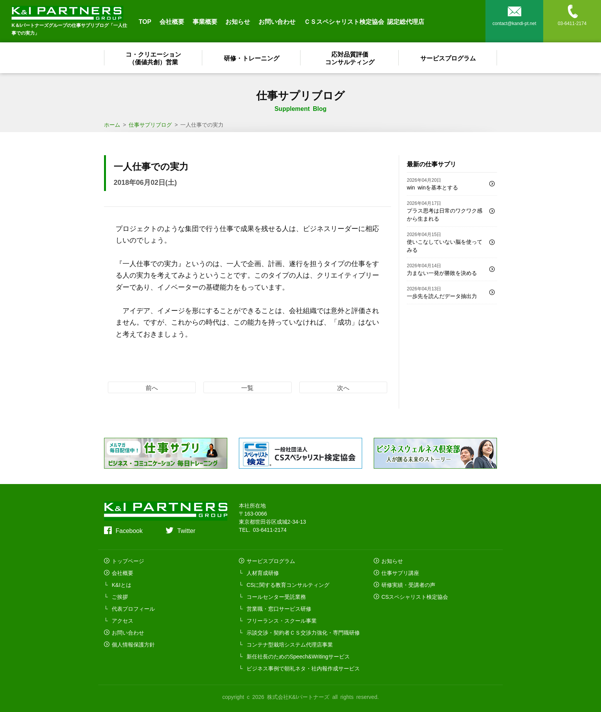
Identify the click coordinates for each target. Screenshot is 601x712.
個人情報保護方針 (133, 644)
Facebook (129, 530)
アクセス (122, 620)
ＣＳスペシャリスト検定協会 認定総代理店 (364, 21)
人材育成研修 (263, 572)
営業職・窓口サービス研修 (279, 608)
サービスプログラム (448, 58)
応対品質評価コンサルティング (349, 58)
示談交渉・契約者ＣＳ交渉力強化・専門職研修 (303, 632)
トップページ (128, 560)
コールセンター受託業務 (276, 596)
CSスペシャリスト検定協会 (414, 596)
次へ (343, 387)
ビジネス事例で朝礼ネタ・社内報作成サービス (303, 668)
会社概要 (171, 21)
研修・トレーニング (251, 58)
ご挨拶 (120, 596)
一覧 (247, 387)
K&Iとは (121, 584)
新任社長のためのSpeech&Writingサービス (298, 656)
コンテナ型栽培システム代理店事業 (290, 644)
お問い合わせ (277, 21)
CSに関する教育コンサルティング (288, 584)
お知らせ (237, 21)
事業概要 (205, 21)
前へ (152, 387)
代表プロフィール (133, 608)
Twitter (186, 530)
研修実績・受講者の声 (408, 584)
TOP (145, 21)
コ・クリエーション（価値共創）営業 (153, 58)
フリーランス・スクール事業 (282, 620)
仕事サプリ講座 (400, 572)
